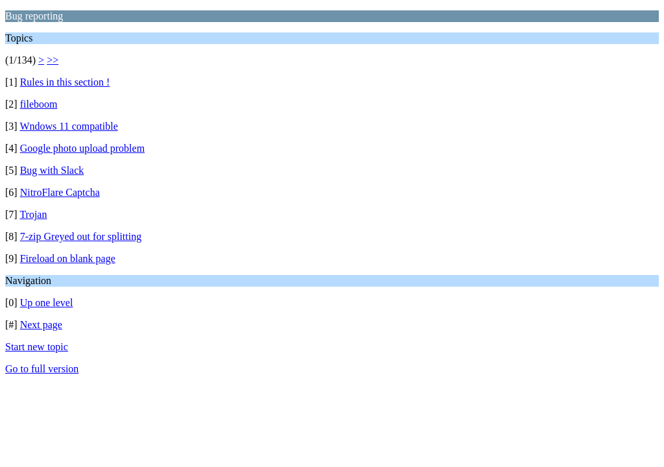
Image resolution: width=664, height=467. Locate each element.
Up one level (46, 302)
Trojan (33, 214)
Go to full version (41, 368)
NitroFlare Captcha (60, 192)
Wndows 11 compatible (68, 126)
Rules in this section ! (65, 82)
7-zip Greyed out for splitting (81, 236)
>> (52, 60)
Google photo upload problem (82, 148)
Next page (41, 324)
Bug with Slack (52, 170)
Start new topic (36, 346)
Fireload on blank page (67, 258)
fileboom (39, 104)
